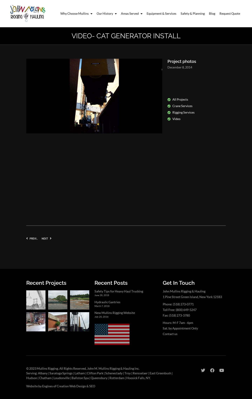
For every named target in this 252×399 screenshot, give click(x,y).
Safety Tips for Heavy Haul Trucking (118, 291)
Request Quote (229, 13)
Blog (212, 13)
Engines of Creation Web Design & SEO (68, 386)
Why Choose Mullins (76, 13)
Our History (107, 13)
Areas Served (131, 13)
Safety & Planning (193, 13)
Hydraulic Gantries (107, 302)
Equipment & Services (161, 13)
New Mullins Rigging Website (114, 313)
